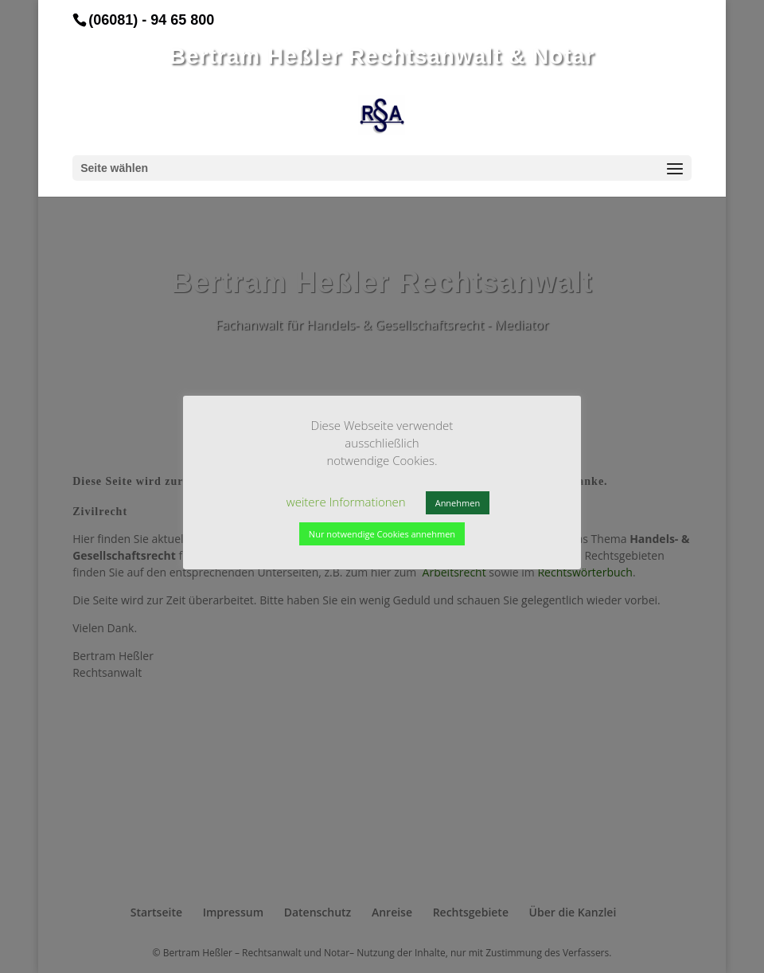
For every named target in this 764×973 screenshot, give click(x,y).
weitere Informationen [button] (346, 502)
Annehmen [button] (457, 503)
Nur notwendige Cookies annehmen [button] (382, 534)
